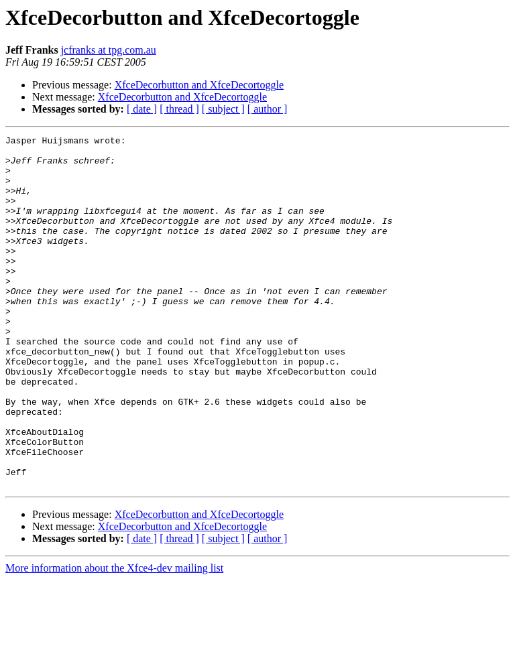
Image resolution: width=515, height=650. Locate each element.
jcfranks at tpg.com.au (108, 50)
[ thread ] (179, 109)
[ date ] (142, 109)
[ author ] (267, 109)
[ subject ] (223, 109)
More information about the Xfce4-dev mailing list (114, 638)
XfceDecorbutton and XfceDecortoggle (199, 84)
